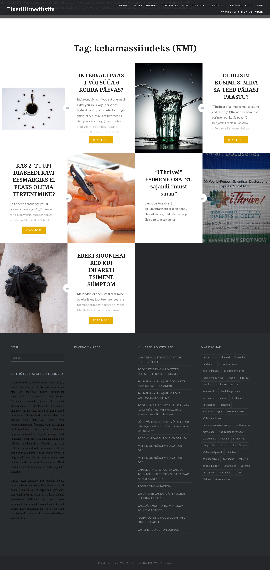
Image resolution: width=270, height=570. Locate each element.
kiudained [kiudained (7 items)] (237, 397)
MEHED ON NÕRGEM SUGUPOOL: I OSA (161, 460)
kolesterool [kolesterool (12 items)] (209, 404)
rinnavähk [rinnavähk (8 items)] (239, 438)
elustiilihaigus (146, 5)
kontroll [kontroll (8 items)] (225, 404)
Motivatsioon (193, 5)
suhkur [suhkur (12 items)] (222, 445)
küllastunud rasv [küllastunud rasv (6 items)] (212, 418)
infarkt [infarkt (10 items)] (244, 377)
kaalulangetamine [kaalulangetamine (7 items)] (231, 391)
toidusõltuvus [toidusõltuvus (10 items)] (211, 458)
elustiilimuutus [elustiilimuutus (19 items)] (211, 370)
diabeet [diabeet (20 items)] (225, 357)
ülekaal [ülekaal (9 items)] (207, 479)
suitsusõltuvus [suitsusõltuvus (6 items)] (239, 445)
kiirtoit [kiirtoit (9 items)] (224, 397)
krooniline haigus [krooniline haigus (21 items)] (212, 411)
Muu (260, 5)
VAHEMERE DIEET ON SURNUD (158, 529)
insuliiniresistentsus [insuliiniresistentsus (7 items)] (226, 384)
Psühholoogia (241, 5)
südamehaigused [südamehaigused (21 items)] (212, 452)
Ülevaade (216, 5)
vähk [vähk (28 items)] (238, 472)
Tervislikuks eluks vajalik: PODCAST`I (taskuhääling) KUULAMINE (161, 383)
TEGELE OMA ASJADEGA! (155, 486)
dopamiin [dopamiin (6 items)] (240, 357)
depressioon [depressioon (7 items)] (210, 357)
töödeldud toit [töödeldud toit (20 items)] (211, 465)
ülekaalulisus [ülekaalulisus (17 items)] (222, 479)
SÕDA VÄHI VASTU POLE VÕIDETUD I (162, 438)
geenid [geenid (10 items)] (232, 377)
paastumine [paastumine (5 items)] (209, 438)
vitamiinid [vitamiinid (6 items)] (225, 472)
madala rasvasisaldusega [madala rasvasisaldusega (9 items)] (217, 425)
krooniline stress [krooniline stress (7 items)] (236, 411)
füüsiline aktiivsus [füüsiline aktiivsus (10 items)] (213, 377)
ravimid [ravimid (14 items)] (224, 438)
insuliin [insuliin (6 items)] (207, 384)
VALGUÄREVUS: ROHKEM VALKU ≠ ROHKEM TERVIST (160, 508)
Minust (124, 5)
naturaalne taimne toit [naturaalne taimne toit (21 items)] (232, 431)
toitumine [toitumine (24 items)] (228, 458)
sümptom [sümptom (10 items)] (231, 452)
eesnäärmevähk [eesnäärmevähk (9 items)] (228, 364)
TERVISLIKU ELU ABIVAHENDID (242, 12)
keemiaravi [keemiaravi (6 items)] (209, 397)
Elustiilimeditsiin (31, 9)
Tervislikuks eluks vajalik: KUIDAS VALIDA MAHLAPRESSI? (159, 395)
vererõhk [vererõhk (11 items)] (246, 465)
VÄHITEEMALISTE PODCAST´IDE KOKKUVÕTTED (159, 359)
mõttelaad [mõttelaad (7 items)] (209, 431)
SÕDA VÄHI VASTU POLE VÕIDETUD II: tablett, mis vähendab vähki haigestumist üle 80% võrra (163, 426)
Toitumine (170, 5)
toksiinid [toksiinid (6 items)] (243, 458)
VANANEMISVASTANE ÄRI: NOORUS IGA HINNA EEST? (161, 496)
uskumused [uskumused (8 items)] (230, 465)
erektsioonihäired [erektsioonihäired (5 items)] (234, 370)
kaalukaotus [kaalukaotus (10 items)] (210, 391)
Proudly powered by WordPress (115, 562)
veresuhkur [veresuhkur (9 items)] (209, 472)
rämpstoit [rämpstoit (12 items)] (208, 445)
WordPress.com (163, 562)
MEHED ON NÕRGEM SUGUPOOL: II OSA (161, 448)
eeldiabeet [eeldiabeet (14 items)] (209, 364)
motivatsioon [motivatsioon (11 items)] (243, 425)
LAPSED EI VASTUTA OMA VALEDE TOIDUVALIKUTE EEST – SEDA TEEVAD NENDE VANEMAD (163, 474)
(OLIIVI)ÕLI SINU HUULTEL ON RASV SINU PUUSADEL (161, 520)
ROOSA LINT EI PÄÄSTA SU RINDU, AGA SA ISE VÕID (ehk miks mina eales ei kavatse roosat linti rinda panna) (163, 410)
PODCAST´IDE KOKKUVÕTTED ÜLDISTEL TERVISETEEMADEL (158, 371)
